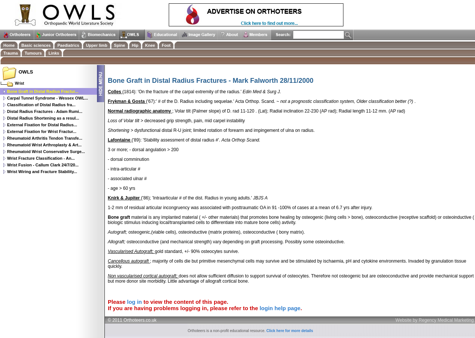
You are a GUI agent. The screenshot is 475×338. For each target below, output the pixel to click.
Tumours (33, 53)
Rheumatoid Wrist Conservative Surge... (46, 151)
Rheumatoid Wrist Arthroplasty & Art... (44, 145)
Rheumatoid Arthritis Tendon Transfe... (44, 138)
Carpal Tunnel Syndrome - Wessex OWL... (47, 98)
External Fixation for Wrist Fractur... (41, 131)
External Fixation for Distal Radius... (42, 125)
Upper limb (96, 45)
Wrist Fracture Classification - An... (41, 158)
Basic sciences (36, 45)
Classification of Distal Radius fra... (41, 105)
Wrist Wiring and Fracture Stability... (42, 171)
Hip (135, 45)
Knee (150, 45)
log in (134, 302)
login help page (279, 308)
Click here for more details (289, 331)
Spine (119, 45)
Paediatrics (68, 45)
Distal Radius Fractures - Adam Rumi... (45, 111)
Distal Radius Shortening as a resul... (43, 118)
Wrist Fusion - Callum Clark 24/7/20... (42, 165)
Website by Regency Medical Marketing (434, 320)
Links (53, 53)
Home (9, 45)
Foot (166, 45)
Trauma (10, 53)
